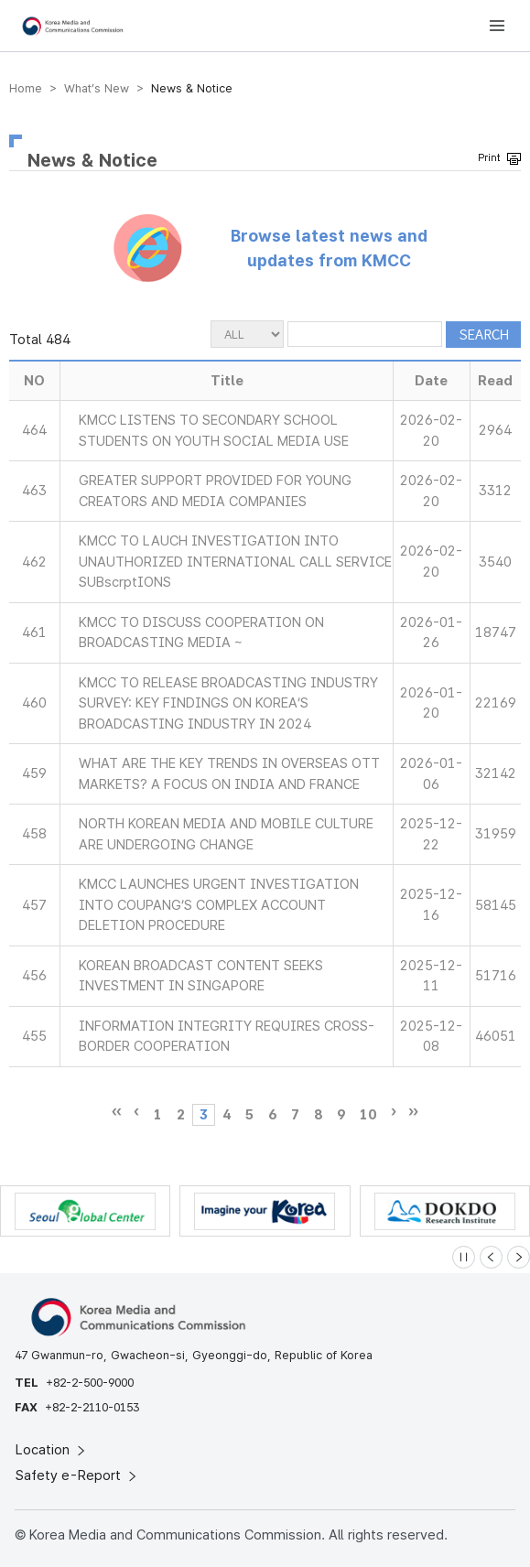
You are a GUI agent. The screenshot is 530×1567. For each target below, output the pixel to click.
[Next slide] (518, 1257)
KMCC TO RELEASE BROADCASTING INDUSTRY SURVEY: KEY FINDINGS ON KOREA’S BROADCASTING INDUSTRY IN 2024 (228, 703)
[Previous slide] (491, 1257)
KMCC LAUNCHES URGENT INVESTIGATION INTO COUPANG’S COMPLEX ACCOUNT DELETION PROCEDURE (219, 905)
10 (368, 1115)
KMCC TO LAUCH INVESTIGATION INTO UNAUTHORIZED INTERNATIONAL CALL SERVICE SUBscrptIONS (235, 561)
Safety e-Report (77, 1475)
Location (52, 1450)
